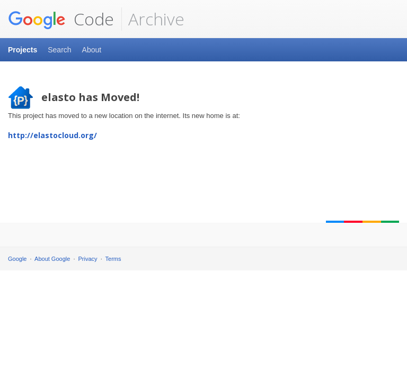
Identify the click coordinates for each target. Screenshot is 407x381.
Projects (22, 50)
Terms (113, 259)
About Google (52, 259)
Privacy (88, 259)
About (92, 50)
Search (59, 50)
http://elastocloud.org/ (52, 135)
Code (61, 19)
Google (17, 259)
